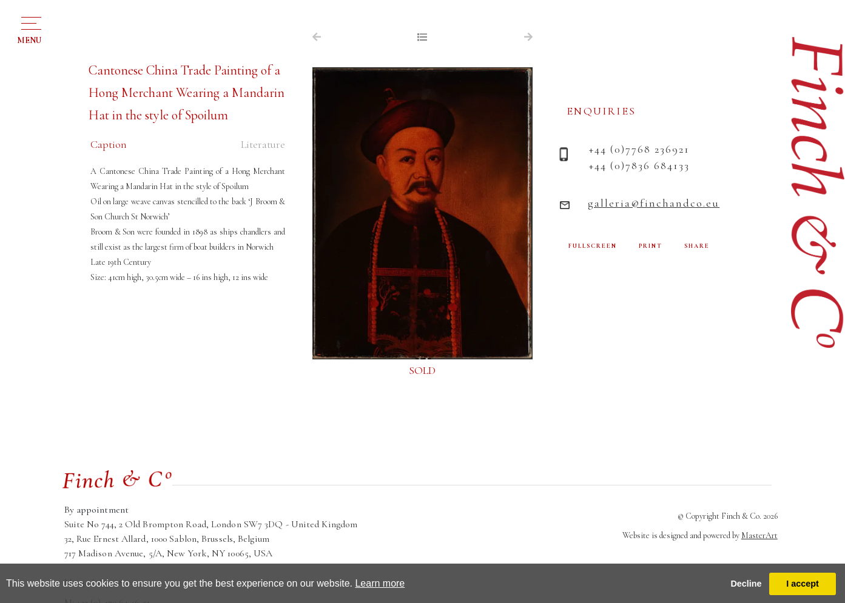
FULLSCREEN (592, 246)
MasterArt (759, 535)
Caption (108, 144)
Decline (745, 583)
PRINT (650, 246)
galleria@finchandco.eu (653, 203)
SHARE (697, 246)
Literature (263, 144)
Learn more (380, 583)
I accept (802, 583)
